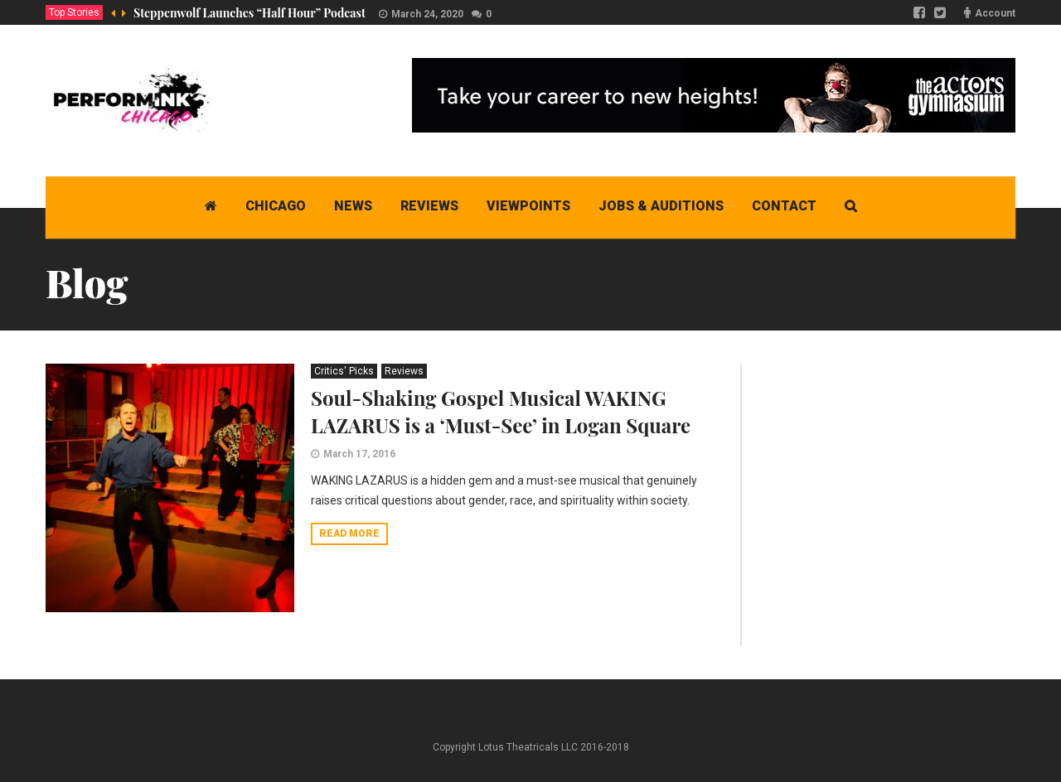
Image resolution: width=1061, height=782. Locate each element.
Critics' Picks (344, 371)
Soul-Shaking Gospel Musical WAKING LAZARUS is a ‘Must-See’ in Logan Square (500, 411)
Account (995, 13)
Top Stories (74, 12)
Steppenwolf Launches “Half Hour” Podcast (249, 13)
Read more (349, 533)
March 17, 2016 (359, 454)
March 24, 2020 (427, 14)
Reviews (404, 371)
